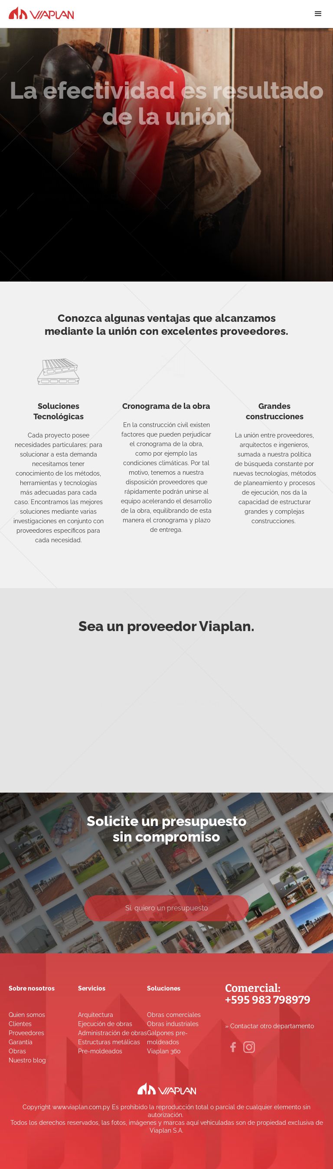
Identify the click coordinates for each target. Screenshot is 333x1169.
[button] (318, 13)
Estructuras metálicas (109, 1042)
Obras (17, 1051)
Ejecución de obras (105, 1023)
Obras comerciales (174, 1014)
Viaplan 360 (164, 1051)
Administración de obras (112, 1033)
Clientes (20, 1023)
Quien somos (27, 1014)
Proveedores (26, 1033)
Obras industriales (173, 1023)
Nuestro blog (27, 1060)
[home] (41, 11)
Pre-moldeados (100, 1051)
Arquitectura (95, 1014)
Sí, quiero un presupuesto (166, 909)
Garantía (21, 1042)
